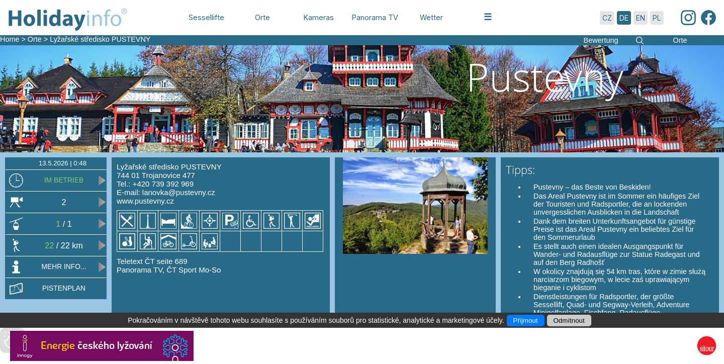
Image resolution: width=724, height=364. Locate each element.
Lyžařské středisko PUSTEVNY (100, 39)
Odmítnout (569, 320)
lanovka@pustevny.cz (178, 192)
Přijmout (525, 320)
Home (9, 39)
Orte (35, 39)
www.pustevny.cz (145, 201)
